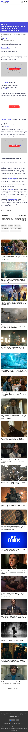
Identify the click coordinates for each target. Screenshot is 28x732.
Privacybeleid (7, 714)
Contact (13, 713)
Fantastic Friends (6, 119)
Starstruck (10, 189)
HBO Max (7, 88)
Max (19, 230)
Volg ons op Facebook (14, 716)
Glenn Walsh (6, 38)
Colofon (22, 714)
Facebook (12, 720)
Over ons (14, 714)
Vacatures (8, 713)
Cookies (3, 713)
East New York (5, 48)
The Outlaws (4, 82)
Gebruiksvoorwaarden (22, 713)
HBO (11, 230)
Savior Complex (11, 167)
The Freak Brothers (12, 178)
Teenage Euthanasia (12, 199)
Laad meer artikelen (14, 688)
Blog (18, 714)
